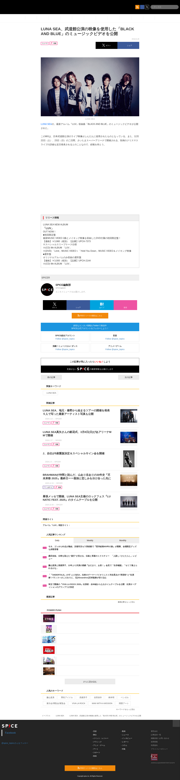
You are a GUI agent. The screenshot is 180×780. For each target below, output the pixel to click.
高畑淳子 (82, 697)
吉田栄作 (97, 697)
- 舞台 (94, 735)
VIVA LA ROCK (77, 703)
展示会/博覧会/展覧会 (54, 703)
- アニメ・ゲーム (98, 745)
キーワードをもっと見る (126, 709)
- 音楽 (94, 731)
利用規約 (154, 745)
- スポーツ (96, 753)
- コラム (124, 745)
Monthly (122, 540)
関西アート (123, 703)
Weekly (90, 540)
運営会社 (154, 731)
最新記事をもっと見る (127, 602)
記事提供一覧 (156, 735)
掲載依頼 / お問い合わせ (160, 738)
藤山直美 (49, 697)
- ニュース (125, 735)
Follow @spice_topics (65, 339)
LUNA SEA (46, 124)
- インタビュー (126, 738)
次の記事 (131, 377)
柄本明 (110, 697)
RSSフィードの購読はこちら (92, 315)
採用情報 (154, 742)
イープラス (46, 716)
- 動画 (123, 731)
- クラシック (97, 742)
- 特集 (123, 749)
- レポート (125, 742)
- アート (95, 749)
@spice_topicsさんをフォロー (15, 743)
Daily (57, 540)
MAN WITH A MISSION (100, 703)
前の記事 (48, 377)
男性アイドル (66, 697)
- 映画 (94, 756)
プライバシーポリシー (159, 749)
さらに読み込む (98, 682)
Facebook (10, 732)
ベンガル (123, 697)
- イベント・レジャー (100, 738)
